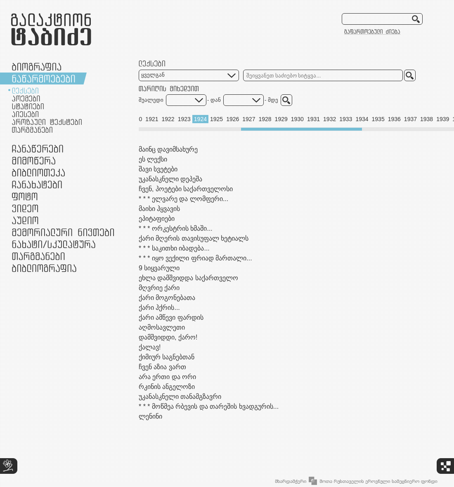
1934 (361, 119)
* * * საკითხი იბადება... (174, 248)
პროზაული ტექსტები (47, 122)
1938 (426, 119)
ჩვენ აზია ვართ (162, 366)
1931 (313, 119)
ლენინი (150, 416)
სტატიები (28, 106)
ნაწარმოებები (43, 78)
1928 (264, 119)
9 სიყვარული (159, 268)
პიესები (25, 114)
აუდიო (25, 220)
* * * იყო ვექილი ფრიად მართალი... (195, 258)
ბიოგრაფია (36, 67)
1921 (151, 119)
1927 (248, 119)
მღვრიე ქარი (159, 287)
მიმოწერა (33, 160)
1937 (410, 119)
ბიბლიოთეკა (38, 172)
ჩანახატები (37, 184)
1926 (232, 119)
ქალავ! (150, 347)
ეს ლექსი (153, 159)
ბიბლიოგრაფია (44, 268)
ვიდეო (25, 208)
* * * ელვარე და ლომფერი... (183, 198)
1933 (345, 119)
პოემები (26, 98)
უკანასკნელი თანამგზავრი (180, 396)
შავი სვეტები (158, 169)
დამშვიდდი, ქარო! (168, 337)
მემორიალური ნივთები (63, 232)
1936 (394, 119)
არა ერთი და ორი (167, 376)
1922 (168, 119)
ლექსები (25, 91)
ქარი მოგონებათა (167, 297)
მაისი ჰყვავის (159, 208)
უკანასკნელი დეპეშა (170, 179)
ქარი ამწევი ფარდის (171, 317)
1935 (378, 119)
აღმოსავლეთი (162, 327)
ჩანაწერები (37, 149)
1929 (281, 119)
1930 (297, 119)
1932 (329, 119)
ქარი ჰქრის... (159, 307)
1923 (184, 119)
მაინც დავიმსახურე (168, 149)
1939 (442, 119)
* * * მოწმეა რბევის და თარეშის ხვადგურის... (209, 406)
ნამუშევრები (53, 244)
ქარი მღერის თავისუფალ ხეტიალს (193, 238)
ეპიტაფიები (157, 218)
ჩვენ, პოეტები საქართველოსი (186, 188)
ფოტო (25, 196)
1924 (200, 119)
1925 (216, 119)
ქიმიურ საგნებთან (166, 357)
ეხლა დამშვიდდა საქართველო (188, 277)
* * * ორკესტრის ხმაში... (176, 228)
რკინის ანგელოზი (167, 386)
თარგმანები (32, 130)
